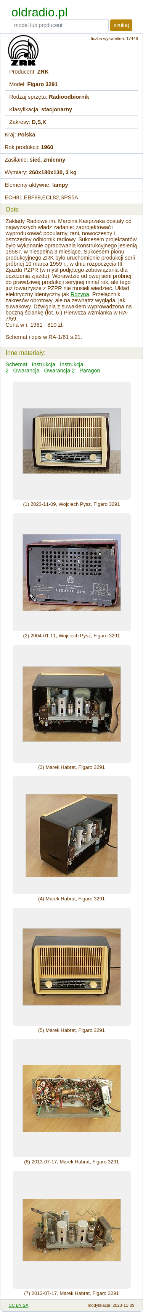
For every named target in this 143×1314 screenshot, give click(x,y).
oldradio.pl (39, 12)
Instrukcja (43, 364)
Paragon (89, 370)
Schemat (16, 364)
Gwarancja (26, 370)
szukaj (121, 25)
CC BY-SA (19, 1305)
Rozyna (80, 294)
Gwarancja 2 (59, 370)
